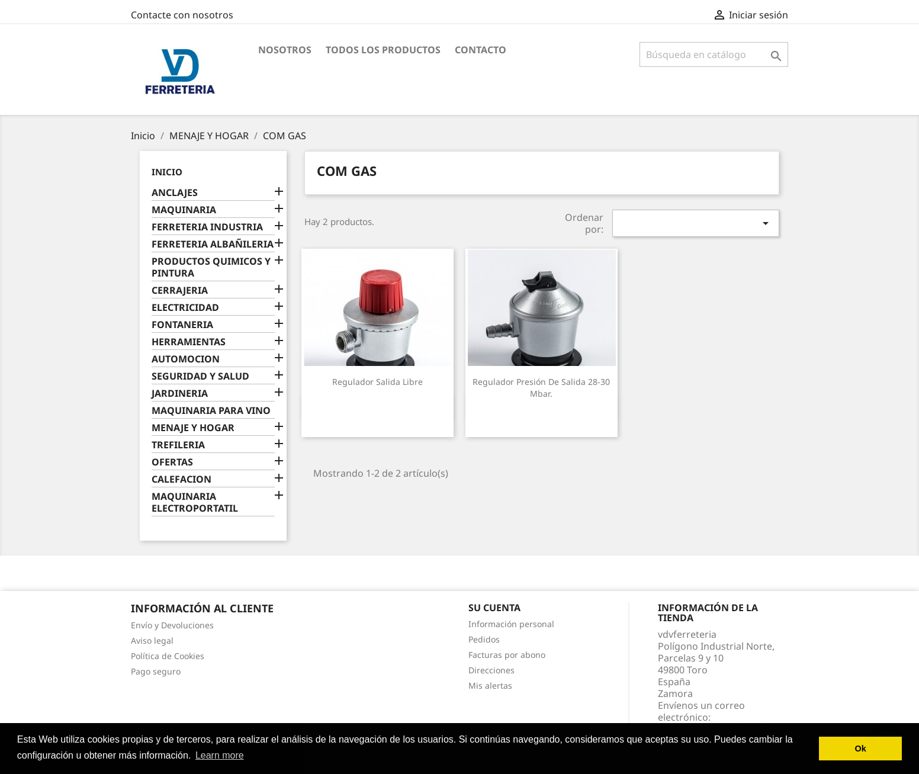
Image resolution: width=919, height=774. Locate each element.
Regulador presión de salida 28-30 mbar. (541, 387)
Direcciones (491, 670)
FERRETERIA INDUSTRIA (207, 227)
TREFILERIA (178, 445)
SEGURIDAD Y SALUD (200, 376)
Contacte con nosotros (182, 14)
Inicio (167, 172)
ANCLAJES (175, 193)
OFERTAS (172, 462)
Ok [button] (860, 748)
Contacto (480, 49)
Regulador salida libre (377, 381)
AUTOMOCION (186, 359)
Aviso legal (152, 640)
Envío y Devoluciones (172, 625)
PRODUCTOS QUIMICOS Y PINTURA (211, 267)
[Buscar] (714, 54)
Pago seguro (156, 671)
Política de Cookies (167, 655)
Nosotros (284, 49)
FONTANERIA (182, 325)
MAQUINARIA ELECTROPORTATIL (195, 502)
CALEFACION (181, 479)
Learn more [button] (219, 755)
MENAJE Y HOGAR (193, 428)
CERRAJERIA (180, 290)
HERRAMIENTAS (189, 342)
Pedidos (484, 639)
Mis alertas (490, 685)
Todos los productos (383, 49)
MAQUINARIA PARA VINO (211, 410)
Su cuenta (494, 607)
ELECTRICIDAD (185, 307)
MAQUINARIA (184, 210)
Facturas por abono (506, 654)
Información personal (511, 624)
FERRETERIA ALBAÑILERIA (213, 244)
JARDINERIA (180, 393)
